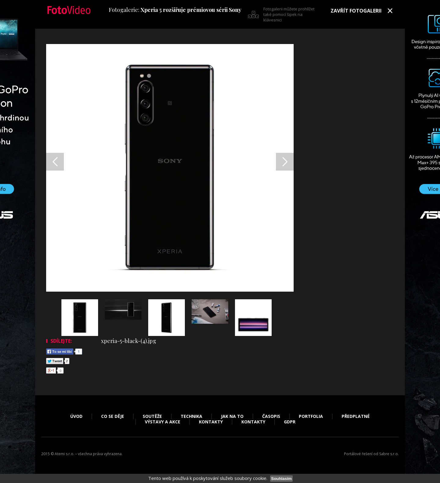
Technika (191, 416)
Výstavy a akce (162, 422)
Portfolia (311, 416)
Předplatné (356, 416)
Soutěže (152, 416)
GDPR (289, 422)
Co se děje (112, 416)
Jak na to (232, 416)
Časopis (271, 416)
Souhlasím (281, 478)
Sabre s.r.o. (389, 453)
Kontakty (211, 422)
